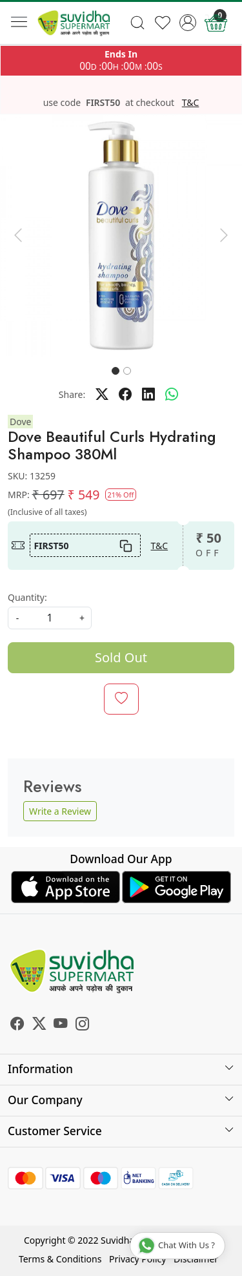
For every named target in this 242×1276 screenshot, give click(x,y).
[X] (39, 1025)
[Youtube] (60, 1025)
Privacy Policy (137, 1259)
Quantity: (27, 597)
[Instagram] (82, 1025)
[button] (18, 235)
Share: (72, 394)
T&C (190, 103)
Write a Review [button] (60, 811)
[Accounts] (187, 22)
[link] (137, 22)
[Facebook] (17, 1025)
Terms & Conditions (60, 1259)
